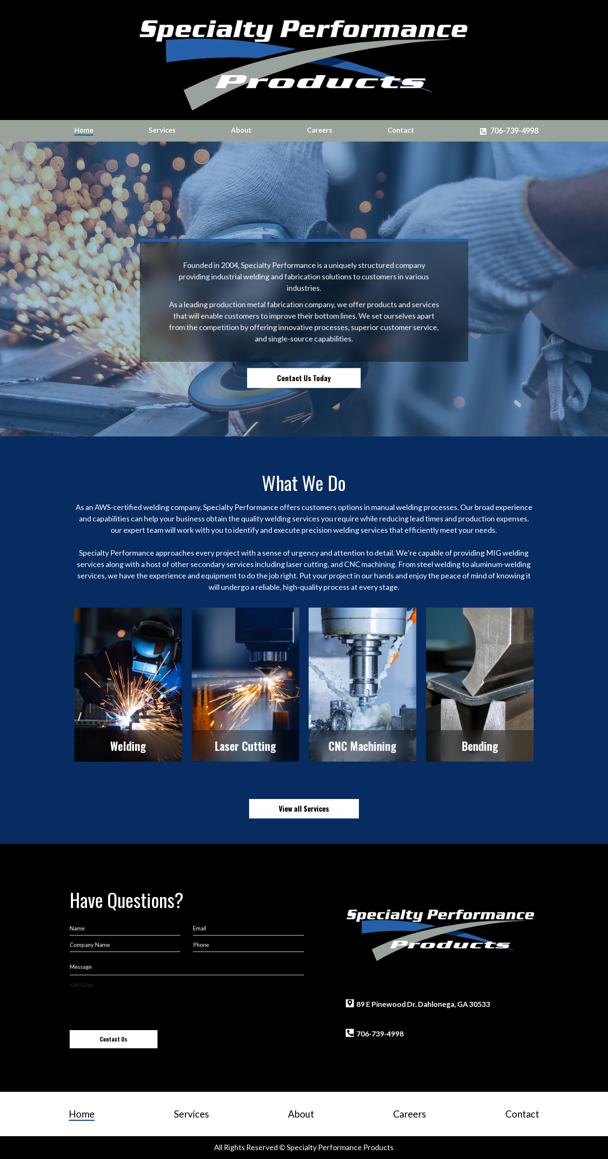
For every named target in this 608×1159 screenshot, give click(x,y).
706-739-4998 (514, 130)
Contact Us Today (304, 377)
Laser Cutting (245, 746)
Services (162, 130)
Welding (128, 746)
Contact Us (114, 1039)
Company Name (90, 944)
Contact (401, 130)
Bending (479, 746)
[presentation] (134, 1005)
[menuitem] (84, 131)
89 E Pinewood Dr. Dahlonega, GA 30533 (423, 1004)
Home (83, 130)
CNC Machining (362, 746)
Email (199, 928)
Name (77, 928)
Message (81, 966)
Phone (201, 944)
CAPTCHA (81, 985)
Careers (319, 130)
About (241, 130)
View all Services (304, 808)
